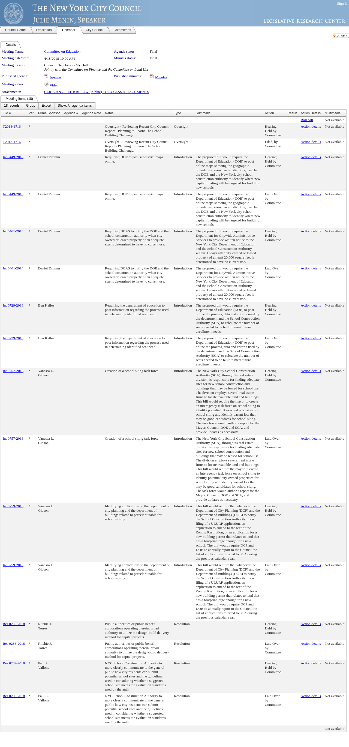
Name (109, 113)
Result (292, 113)
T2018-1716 (12, 126)
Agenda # (71, 113)
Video (54, 85)
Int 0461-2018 (13, 231)
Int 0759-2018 (13, 506)
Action (269, 113)
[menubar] (48, 105)
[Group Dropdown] (30, 106)
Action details (311, 126)
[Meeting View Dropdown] (75, 106)
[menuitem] (12, 106)
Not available (334, 120)
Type (177, 113)
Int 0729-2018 (13, 305)
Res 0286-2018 (14, 624)
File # (7, 113)
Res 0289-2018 (14, 663)
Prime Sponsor (49, 113)
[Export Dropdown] (46, 106)
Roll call (307, 120)
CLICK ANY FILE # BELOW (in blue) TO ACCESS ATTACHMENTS (96, 92)
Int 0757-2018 (13, 371)
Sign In (342, 3)
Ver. (31, 113)
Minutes (161, 77)
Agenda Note (91, 113)
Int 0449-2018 (13, 157)
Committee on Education (62, 51)
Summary (203, 113)
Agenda (55, 77)
